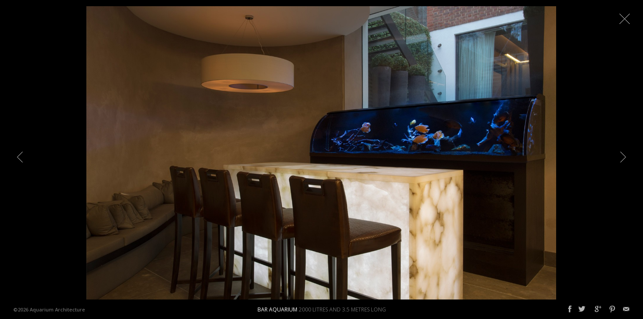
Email (626, 309)
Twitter (581, 309)
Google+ (598, 309)
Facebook (570, 309)
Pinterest (612, 309)
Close (624, 18)
